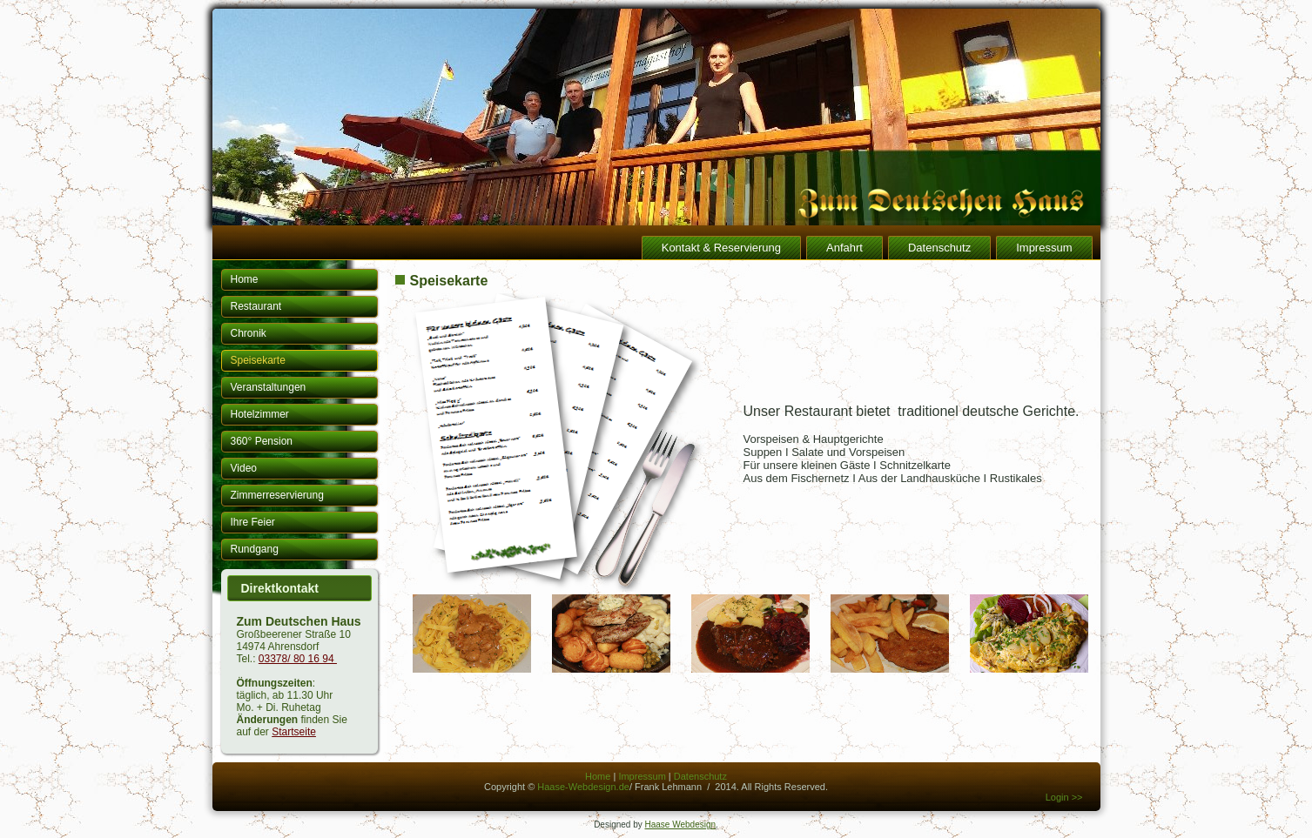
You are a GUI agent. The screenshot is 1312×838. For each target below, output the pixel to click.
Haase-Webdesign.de (583, 786)
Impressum (1044, 247)
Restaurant (256, 306)
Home (245, 279)
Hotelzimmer (260, 414)
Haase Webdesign (681, 824)
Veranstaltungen (268, 387)
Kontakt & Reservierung (721, 247)
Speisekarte (258, 360)
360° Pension (262, 441)
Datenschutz (939, 247)
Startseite (294, 732)
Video (244, 468)
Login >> (1064, 797)
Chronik (248, 333)
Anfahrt (844, 247)
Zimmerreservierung (277, 495)
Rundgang (255, 549)
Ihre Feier (253, 522)
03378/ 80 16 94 (298, 659)
